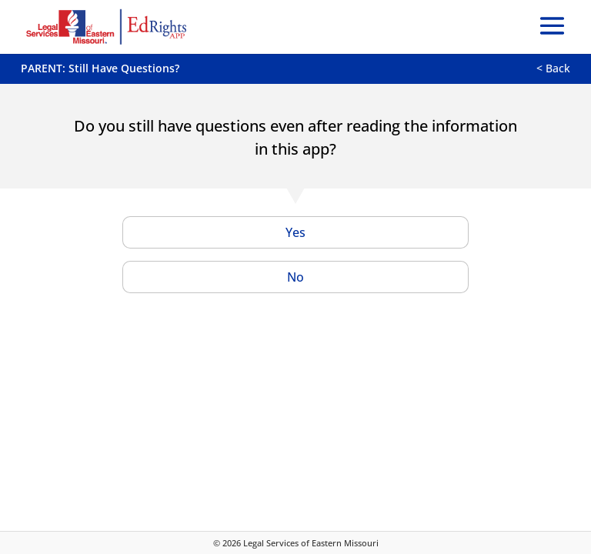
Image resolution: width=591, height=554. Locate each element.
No (295, 277)
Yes (295, 232)
